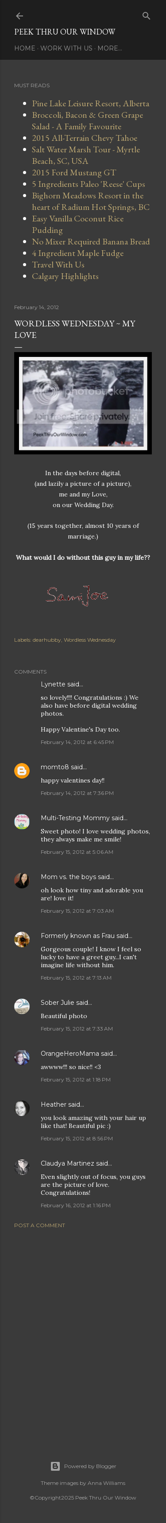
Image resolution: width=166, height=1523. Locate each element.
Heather (53, 1104)
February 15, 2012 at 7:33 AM (77, 1028)
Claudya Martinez (67, 1163)
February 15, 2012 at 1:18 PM (76, 1079)
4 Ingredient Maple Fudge (78, 253)
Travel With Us (58, 264)
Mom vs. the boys (68, 877)
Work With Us (66, 48)
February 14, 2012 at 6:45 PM (77, 742)
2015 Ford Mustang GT (74, 172)
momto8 (55, 767)
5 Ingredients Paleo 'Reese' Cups (88, 184)
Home (24, 48)
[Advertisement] (83, 1334)
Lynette (53, 684)
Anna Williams (106, 1483)
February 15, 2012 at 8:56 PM (77, 1138)
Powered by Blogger (83, 1466)
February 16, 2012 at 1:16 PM (76, 1205)
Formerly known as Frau (78, 936)
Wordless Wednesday (90, 639)
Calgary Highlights (65, 276)
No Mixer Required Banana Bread (91, 241)
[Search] (146, 14)
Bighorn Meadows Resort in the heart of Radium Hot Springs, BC (91, 201)
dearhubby (47, 639)
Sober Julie (57, 1003)
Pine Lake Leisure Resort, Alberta (90, 103)
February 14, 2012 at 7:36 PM (77, 793)
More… (109, 48)
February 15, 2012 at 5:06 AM (77, 852)
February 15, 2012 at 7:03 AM (77, 910)
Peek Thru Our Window (64, 32)
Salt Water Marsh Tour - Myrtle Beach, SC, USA (86, 155)
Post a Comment (39, 1225)
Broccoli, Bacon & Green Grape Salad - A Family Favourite (87, 120)
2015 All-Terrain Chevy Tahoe (84, 137)
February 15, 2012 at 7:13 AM (76, 977)
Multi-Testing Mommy (75, 818)
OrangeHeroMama (70, 1054)
